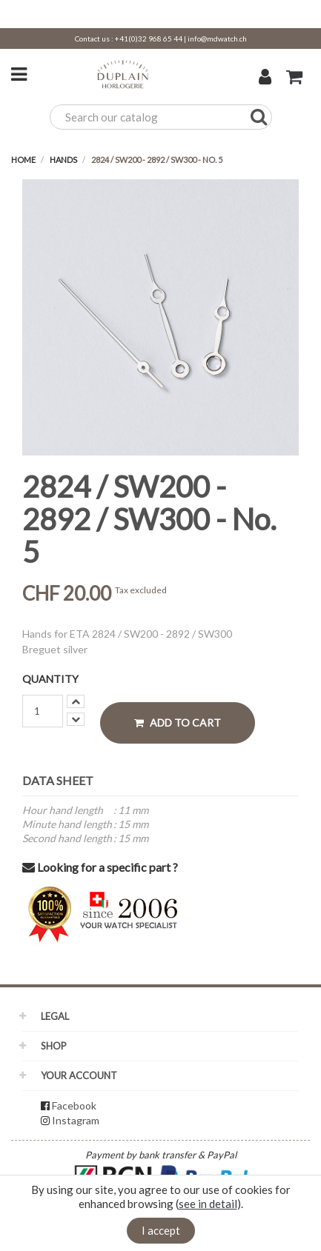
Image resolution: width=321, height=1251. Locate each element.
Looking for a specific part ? (100, 867)
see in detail (208, 1203)
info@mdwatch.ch (217, 38)
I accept (161, 1230)
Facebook (74, 1105)
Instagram (75, 1120)
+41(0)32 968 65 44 (148, 38)
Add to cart (177, 722)
